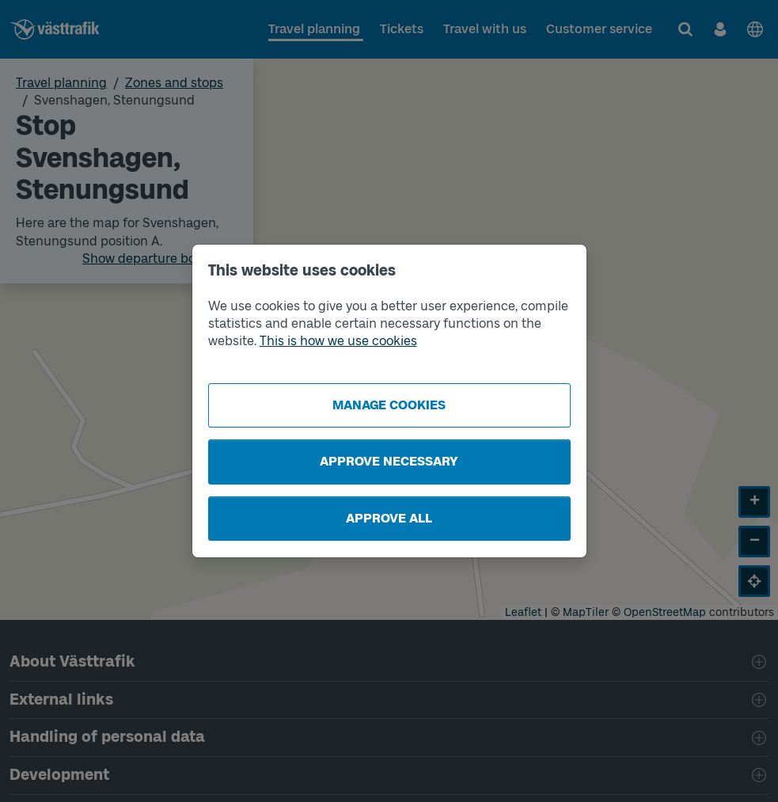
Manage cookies (389, 404)
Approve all (389, 518)
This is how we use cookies (338, 340)
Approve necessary (389, 461)
